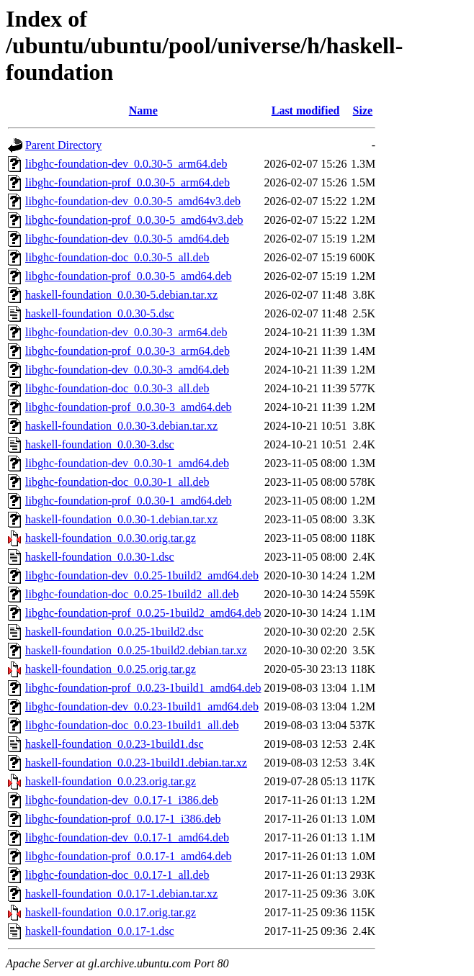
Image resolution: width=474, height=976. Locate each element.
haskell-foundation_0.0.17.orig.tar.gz (110, 912)
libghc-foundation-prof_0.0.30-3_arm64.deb (127, 351)
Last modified (306, 110)
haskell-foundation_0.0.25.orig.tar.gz (110, 669)
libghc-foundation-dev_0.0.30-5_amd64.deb (127, 238)
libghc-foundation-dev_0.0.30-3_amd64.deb (127, 369)
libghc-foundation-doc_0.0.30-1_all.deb (117, 482)
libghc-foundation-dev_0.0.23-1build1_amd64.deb (142, 706)
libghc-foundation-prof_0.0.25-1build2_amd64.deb (143, 613)
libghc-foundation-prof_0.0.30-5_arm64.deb (127, 182)
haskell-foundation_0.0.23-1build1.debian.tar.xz (136, 762)
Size (363, 110)
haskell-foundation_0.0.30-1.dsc (99, 557)
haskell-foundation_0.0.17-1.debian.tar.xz (121, 893)
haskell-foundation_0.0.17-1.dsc (99, 931)
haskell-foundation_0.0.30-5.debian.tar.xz (121, 295)
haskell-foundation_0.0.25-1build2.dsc (114, 631)
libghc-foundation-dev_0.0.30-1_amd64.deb (127, 463)
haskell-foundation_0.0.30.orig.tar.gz (110, 538)
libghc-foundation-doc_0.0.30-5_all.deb (117, 257)
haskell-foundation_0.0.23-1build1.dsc (114, 744)
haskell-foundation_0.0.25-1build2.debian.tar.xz (136, 650)
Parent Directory (63, 145)
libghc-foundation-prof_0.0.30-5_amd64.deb (128, 276)
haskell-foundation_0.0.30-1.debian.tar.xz (121, 519)
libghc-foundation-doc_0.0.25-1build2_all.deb (131, 594)
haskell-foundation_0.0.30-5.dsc (99, 313)
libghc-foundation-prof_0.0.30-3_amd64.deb (128, 407)
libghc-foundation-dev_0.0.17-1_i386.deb (121, 800)
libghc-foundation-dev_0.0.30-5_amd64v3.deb (133, 201)
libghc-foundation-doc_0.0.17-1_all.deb (117, 875)
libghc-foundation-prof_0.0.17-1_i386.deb (123, 819)
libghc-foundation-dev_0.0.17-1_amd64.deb (127, 837)
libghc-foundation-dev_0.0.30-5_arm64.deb (126, 164)
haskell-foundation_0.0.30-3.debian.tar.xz (121, 426)
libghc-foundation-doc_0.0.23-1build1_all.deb (131, 725)
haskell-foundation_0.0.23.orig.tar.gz (110, 781)
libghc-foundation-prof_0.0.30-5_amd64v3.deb (134, 220)
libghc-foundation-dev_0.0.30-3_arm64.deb (126, 332)
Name (143, 110)
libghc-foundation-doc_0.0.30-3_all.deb (117, 388)
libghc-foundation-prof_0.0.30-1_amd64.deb (128, 500)
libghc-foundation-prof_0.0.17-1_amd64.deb (128, 856)
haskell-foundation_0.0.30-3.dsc (99, 444)
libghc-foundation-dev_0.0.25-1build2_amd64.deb (142, 575)
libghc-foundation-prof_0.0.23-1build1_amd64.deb (143, 688)
